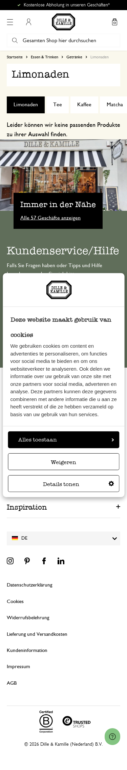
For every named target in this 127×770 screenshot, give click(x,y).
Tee (57, 104)
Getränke (74, 57)
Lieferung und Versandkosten (37, 634)
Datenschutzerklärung (29, 585)
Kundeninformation (27, 650)
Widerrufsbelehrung (28, 617)
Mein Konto (28, 22)
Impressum (18, 666)
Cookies (15, 601)
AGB (12, 683)
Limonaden (26, 104)
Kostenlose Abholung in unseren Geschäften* (67, 5)
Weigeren (63, 462)
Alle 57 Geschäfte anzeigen (50, 218)
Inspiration (27, 507)
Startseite (15, 57)
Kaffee (84, 104)
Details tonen (78, 484)
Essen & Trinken (44, 57)
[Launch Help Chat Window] (112, 736)
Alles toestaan (66, 439)
